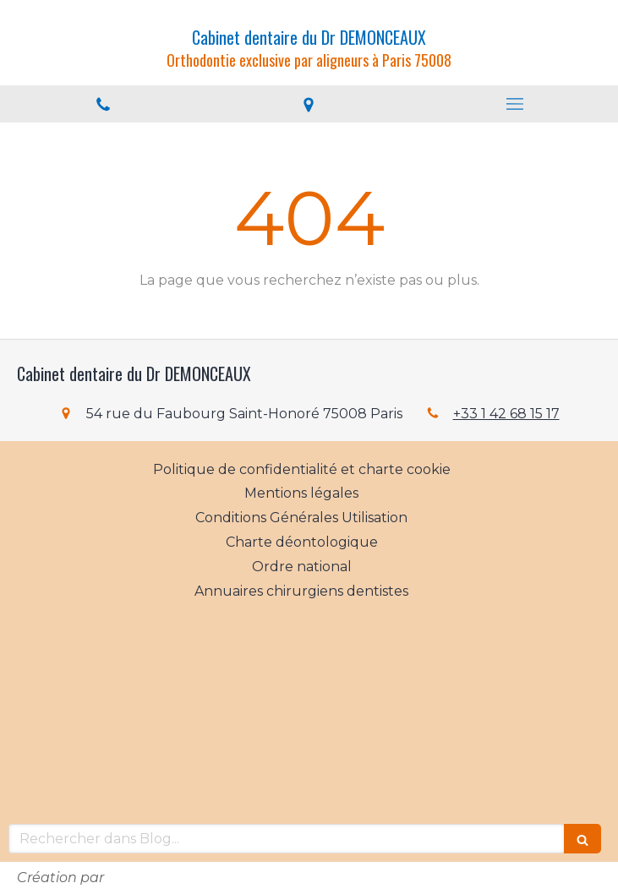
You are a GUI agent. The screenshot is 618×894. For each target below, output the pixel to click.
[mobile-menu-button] (515, 104)
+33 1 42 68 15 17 (506, 414)
